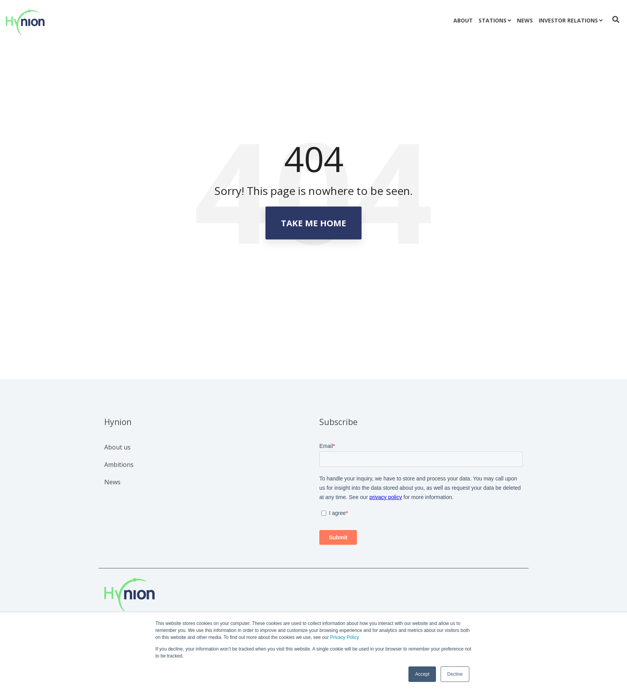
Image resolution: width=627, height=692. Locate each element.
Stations (492, 20)
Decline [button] (455, 674)
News (525, 20)
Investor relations (568, 20)
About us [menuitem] (117, 447)
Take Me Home (313, 223)
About (463, 20)
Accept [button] (422, 674)
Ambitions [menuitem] (119, 464)
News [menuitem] (112, 482)
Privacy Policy (344, 637)
